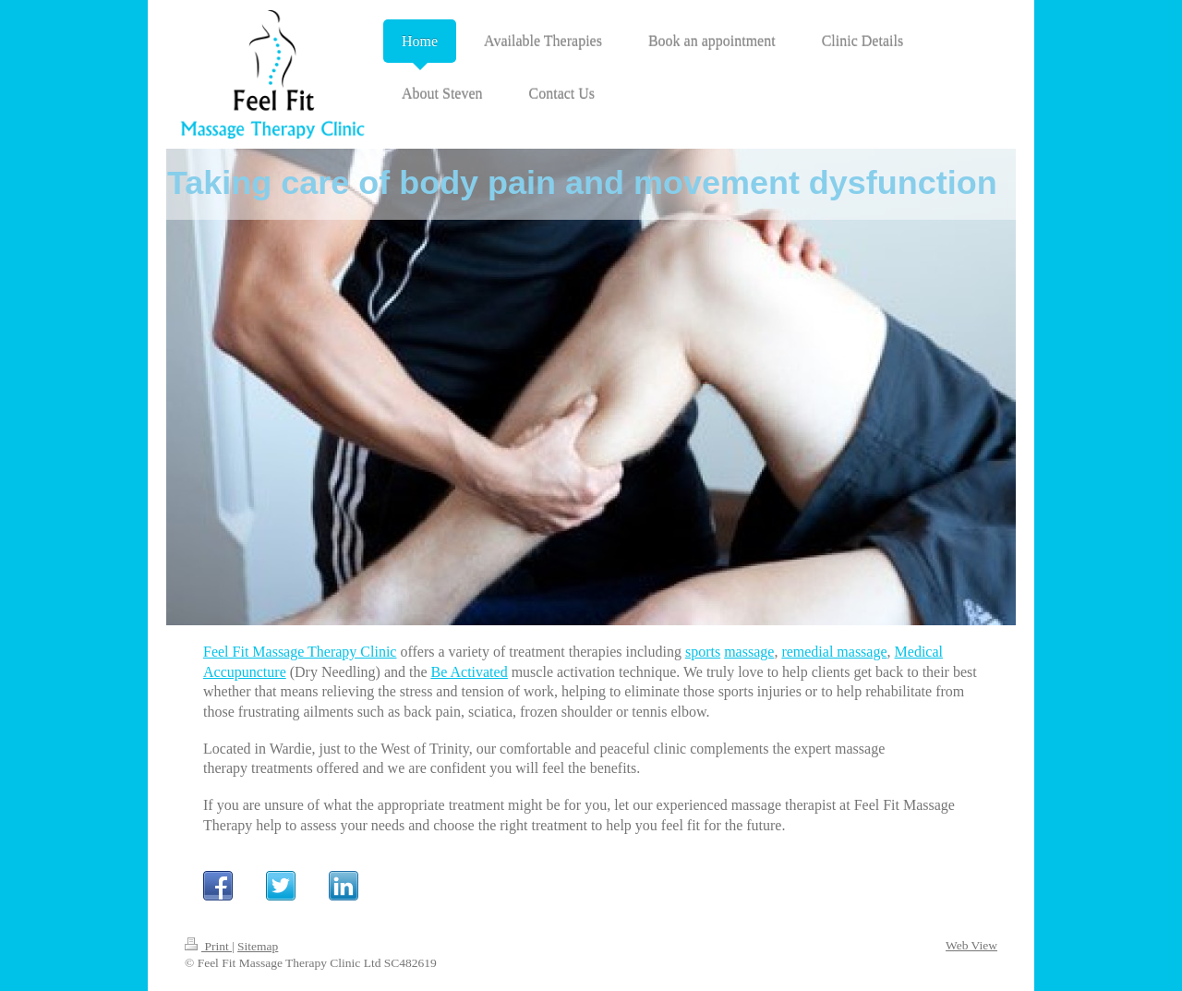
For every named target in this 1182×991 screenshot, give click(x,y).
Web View (971, 945)
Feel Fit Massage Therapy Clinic (299, 651)
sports (702, 651)
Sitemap (257, 946)
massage (749, 651)
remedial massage (833, 651)
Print (208, 946)
